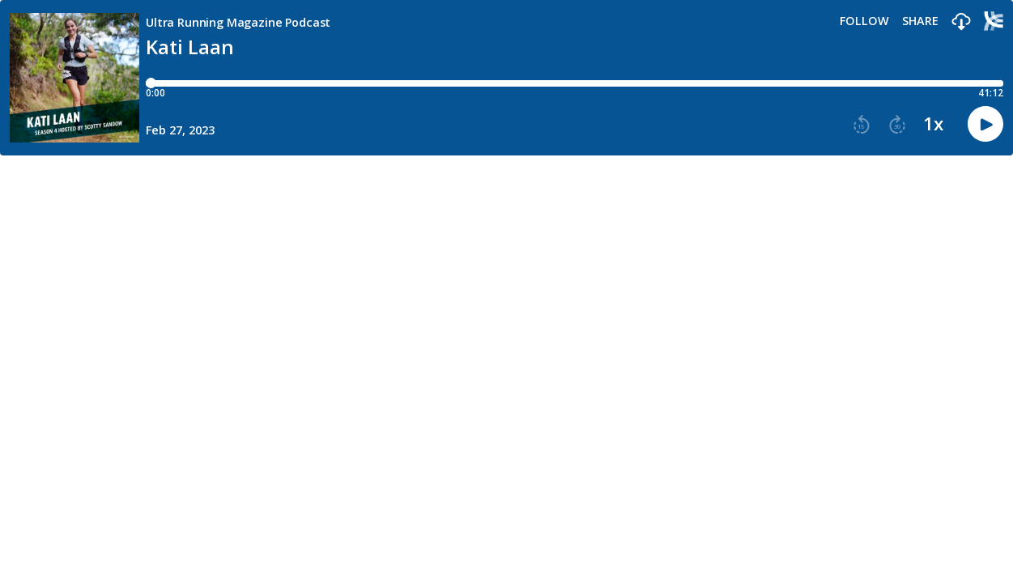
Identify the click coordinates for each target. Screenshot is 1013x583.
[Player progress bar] (574, 83)
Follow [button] (864, 21)
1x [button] (933, 124)
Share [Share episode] (920, 21)
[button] (961, 22)
